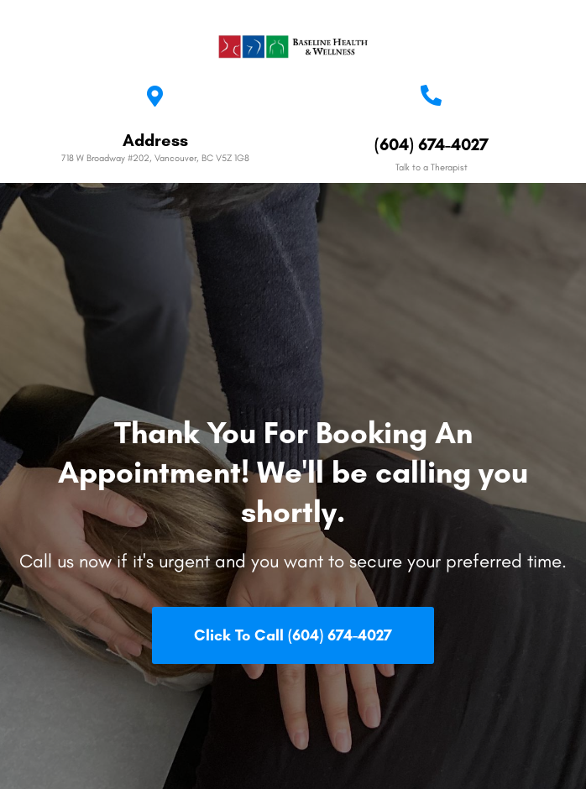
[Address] (154, 96)
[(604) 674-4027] (431, 95)
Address (155, 140)
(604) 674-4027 (431, 144)
